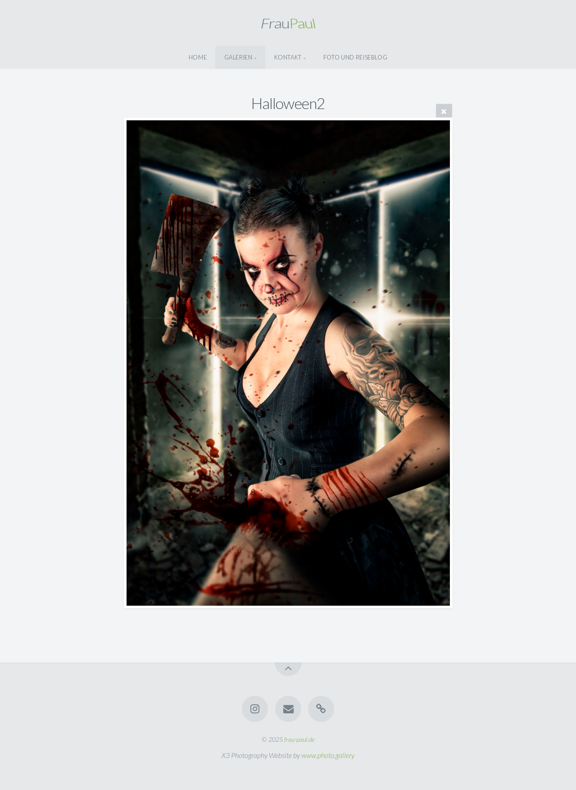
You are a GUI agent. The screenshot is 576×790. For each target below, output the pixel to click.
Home (198, 57)
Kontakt (288, 57)
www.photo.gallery (327, 755)
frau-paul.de (299, 739)
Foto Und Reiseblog (355, 57)
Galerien (238, 57)
